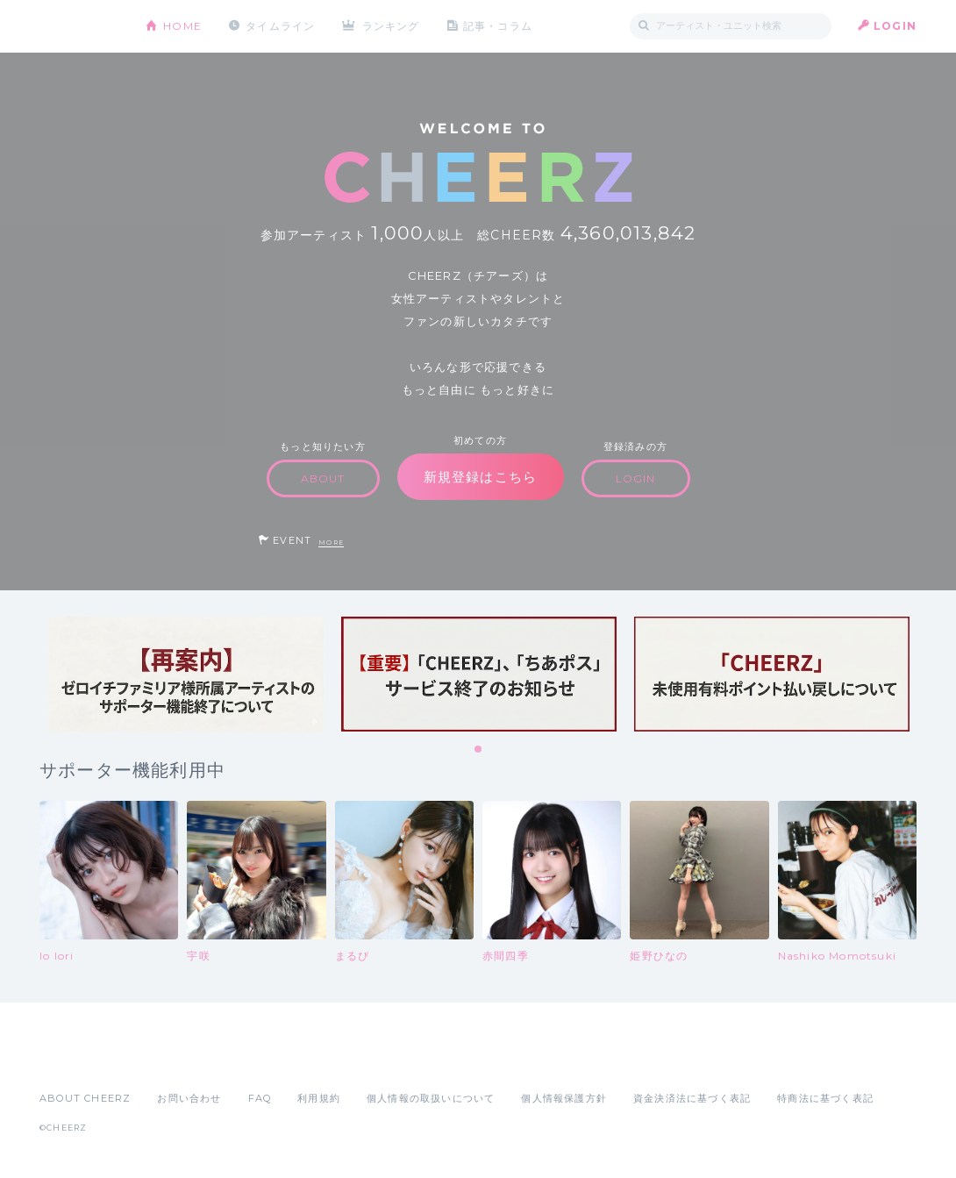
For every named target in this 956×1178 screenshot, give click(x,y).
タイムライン (280, 25)
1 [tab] (478, 750)
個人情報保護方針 (564, 1098)
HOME (182, 25)
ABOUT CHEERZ (85, 1098)
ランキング (391, 25)
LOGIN (895, 25)
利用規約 (318, 1098)
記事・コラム (497, 25)
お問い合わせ (189, 1098)
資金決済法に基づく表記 (692, 1098)
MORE (331, 542)
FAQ (260, 1098)
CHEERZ (79, 26)
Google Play (173, 1059)
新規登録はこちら (481, 476)
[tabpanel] (186, 674)
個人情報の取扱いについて (431, 1098)
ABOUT (323, 478)
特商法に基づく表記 (825, 1098)
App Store (79, 1059)
